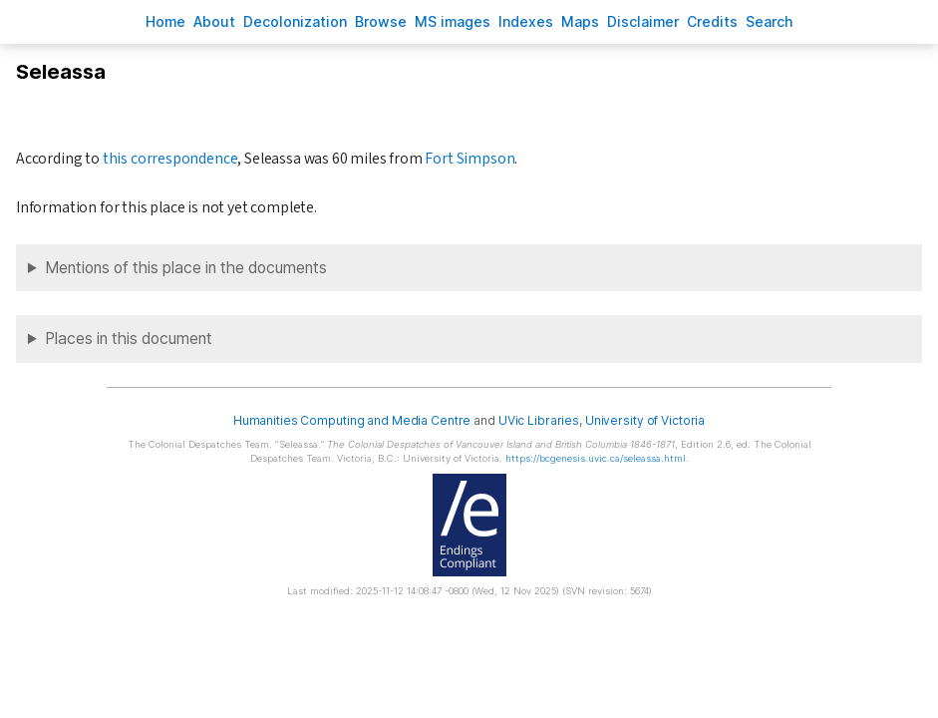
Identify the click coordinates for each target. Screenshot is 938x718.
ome (165, 21)
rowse (381, 21)
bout (214, 21)
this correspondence (170, 159)
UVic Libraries (538, 420)
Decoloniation (295, 21)
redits (712, 21)
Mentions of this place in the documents (186, 267)
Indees (525, 21)
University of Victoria (645, 420)
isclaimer (643, 21)
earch (769, 21)
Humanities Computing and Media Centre (352, 420)
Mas (580, 21)
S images (452, 21)
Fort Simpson (469, 159)
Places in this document (128, 338)
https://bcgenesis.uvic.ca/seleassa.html (595, 458)
